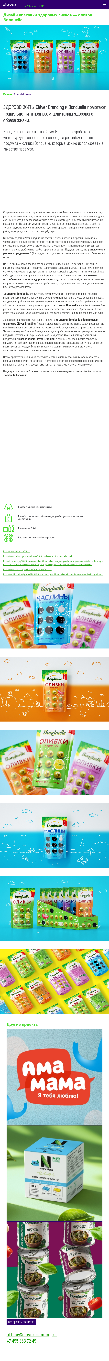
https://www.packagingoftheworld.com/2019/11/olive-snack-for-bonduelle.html (37, 556)
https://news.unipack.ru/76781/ (16, 552)
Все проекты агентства (21, 1322)
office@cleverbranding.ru (32, 1335)
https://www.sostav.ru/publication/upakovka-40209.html (27, 570)
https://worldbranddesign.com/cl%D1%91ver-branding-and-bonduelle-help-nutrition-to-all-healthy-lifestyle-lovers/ (53, 574)
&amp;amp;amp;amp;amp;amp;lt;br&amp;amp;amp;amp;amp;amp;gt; (49, 406)
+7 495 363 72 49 (33, 6)
